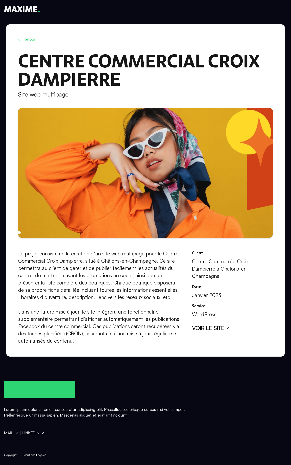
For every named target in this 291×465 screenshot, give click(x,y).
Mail (8, 432)
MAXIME (21, 9)
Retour (29, 39)
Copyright (10, 455)
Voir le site (208, 328)
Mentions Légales (34, 455)
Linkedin (30, 432)
